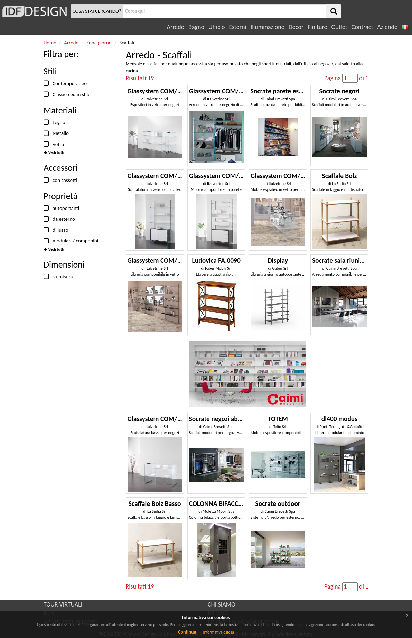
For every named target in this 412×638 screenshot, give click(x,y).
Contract (362, 27)
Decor (296, 27)
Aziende (387, 27)
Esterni (237, 27)
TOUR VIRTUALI (63, 604)
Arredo (176, 27)
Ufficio (216, 27)
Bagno (196, 27)
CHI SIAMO (221, 604)
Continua (187, 632)
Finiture (317, 27)
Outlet (339, 27)
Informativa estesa (218, 632)
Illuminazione (267, 27)
